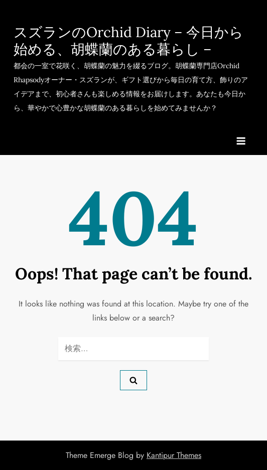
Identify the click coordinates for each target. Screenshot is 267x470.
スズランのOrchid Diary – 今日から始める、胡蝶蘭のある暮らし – (128, 40)
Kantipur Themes (174, 455)
